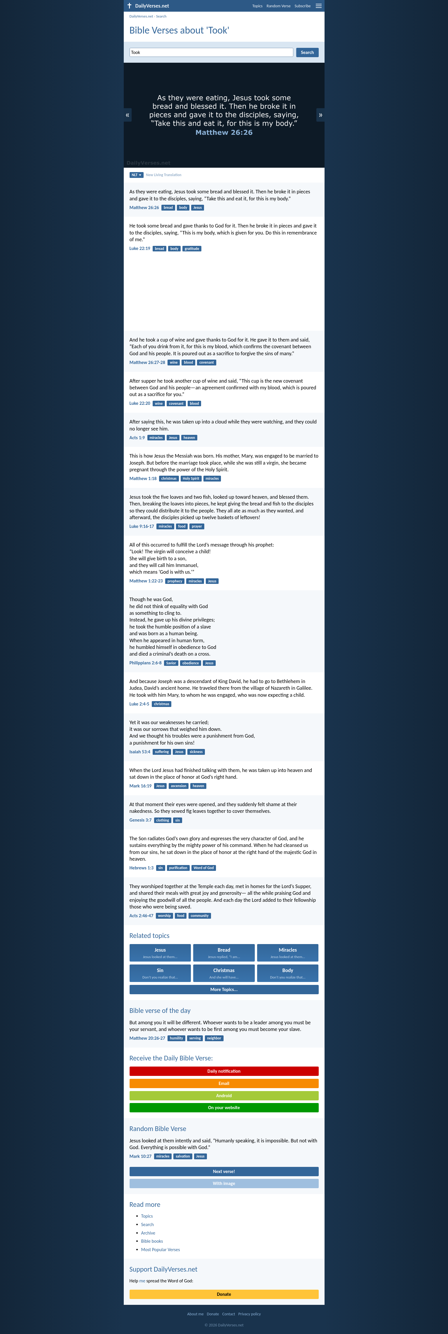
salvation (183, 1156)
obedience (190, 663)
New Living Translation (164, 175)
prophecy (175, 581)
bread (168, 207)
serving (195, 1038)
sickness (196, 752)
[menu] (319, 8)
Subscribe (303, 5)
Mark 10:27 (141, 1156)
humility (176, 1038)
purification (178, 868)
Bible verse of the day (160, 1010)
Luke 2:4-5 (139, 704)
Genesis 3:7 (141, 820)
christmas (169, 478)
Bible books (152, 1241)
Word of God (204, 868)
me (142, 1281)
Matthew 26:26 (144, 207)
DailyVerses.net (141, 16)
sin (177, 820)
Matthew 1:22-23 (146, 581)
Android (224, 1095)
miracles (156, 437)
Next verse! (224, 1171)
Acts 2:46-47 (142, 915)
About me (195, 1314)
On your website (224, 1107)
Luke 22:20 (140, 403)
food (182, 526)
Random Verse (279, 5)
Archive (148, 1233)
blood (188, 362)
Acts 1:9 (137, 437)
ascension (178, 786)
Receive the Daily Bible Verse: (171, 1058)
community (199, 915)
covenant (206, 362)
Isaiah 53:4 (140, 751)
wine (173, 362)
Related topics (150, 935)
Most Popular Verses (160, 1249)
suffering (162, 752)
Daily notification (224, 1071)
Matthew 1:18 (143, 478)
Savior (171, 663)
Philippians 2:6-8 (146, 663)
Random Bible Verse (158, 1128)
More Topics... (224, 989)
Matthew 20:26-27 (147, 1038)
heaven (189, 437)
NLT (136, 175)
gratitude (192, 248)
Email (224, 1083)
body (183, 207)
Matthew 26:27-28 (147, 362)
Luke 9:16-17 (142, 526)
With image (224, 1183)
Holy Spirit (191, 478)
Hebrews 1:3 (142, 868)
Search (161, 16)
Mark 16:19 (141, 786)
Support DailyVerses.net (164, 1269)
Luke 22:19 (140, 248)
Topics (257, 5)
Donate (224, 1294)
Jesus (198, 207)
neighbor (214, 1038)
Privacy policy (249, 1314)
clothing (162, 820)
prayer (197, 526)
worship (164, 915)
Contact (228, 1314)
